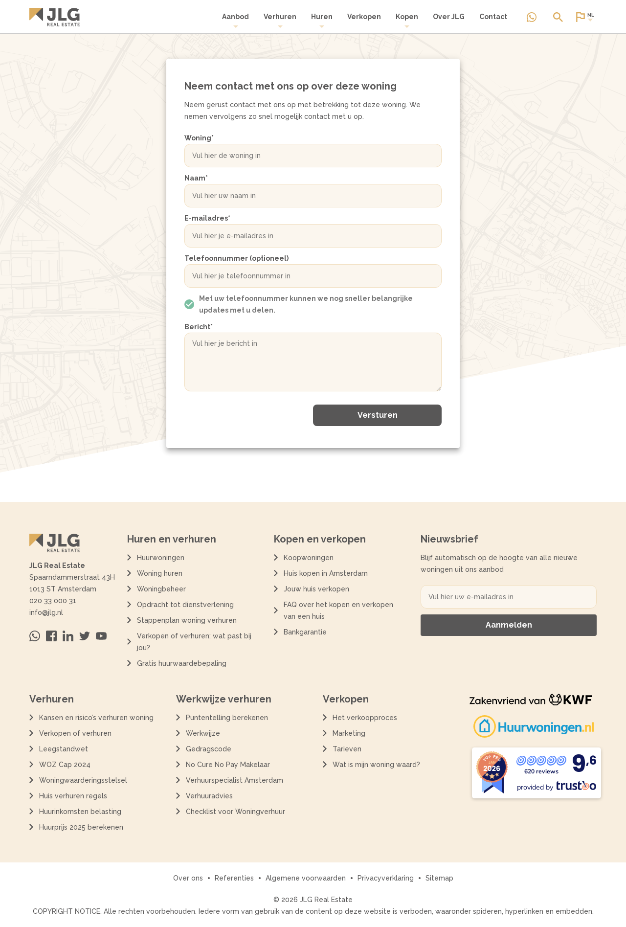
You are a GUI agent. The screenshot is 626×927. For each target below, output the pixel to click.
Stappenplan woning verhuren (187, 620)
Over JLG (449, 17)
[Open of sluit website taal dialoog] (584, 17)
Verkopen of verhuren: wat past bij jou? (194, 642)
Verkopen (364, 17)
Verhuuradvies (209, 796)
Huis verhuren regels (73, 796)
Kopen (407, 21)
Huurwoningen (160, 558)
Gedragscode (208, 749)
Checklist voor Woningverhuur (235, 811)
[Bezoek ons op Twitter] (84, 636)
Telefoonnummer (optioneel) (236, 258)
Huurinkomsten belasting (80, 811)
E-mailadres (207, 218)
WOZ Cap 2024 (64, 765)
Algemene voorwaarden (306, 878)
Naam (196, 178)
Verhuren (280, 21)
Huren (322, 21)
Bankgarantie (305, 632)
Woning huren (159, 573)
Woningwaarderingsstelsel (83, 780)
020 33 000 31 (52, 601)
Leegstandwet (63, 749)
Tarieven (347, 749)
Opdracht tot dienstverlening (185, 605)
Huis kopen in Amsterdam (326, 573)
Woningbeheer (161, 589)
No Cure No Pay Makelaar (228, 765)
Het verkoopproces (365, 718)
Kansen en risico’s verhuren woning (96, 718)
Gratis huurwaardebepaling (181, 663)
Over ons (188, 878)
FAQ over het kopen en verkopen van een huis (338, 610)
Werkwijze (203, 733)
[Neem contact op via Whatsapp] (531, 17)
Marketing (349, 733)
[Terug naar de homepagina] (54, 17)
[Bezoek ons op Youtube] (101, 636)
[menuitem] (235, 21)
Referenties (234, 878)
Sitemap (439, 878)
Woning (199, 138)
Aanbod (235, 21)
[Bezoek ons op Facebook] (51, 636)
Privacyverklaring (386, 878)
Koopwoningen (309, 558)
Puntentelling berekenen (227, 718)
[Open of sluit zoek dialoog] (558, 17)
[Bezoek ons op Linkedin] (68, 636)
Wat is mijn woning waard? (376, 765)
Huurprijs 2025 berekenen (81, 827)
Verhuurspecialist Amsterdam (234, 780)
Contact (493, 17)
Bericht (198, 327)
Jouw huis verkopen (316, 589)
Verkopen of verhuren (75, 733)
